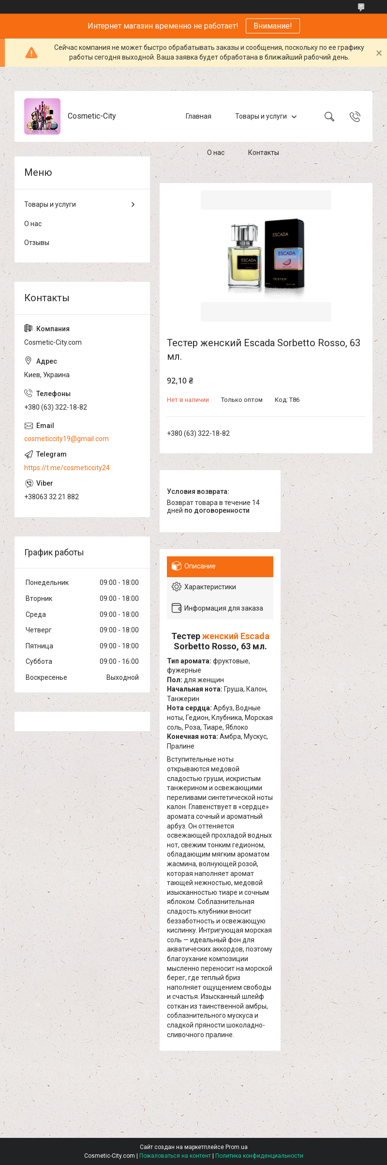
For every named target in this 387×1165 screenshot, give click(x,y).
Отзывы (36, 242)
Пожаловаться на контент (175, 1155)
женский (220, 636)
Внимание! (272, 26)
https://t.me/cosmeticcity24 (67, 468)
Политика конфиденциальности (259, 1155)
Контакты (263, 152)
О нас (215, 152)
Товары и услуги (261, 116)
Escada (254, 636)
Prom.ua (236, 1147)
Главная (198, 116)
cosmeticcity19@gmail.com (66, 439)
